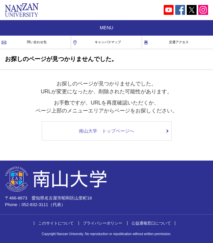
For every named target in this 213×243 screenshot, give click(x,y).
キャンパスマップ (108, 42)
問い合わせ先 (37, 42)
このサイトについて (56, 223)
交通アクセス (179, 42)
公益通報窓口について (151, 223)
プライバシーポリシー (102, 223)
